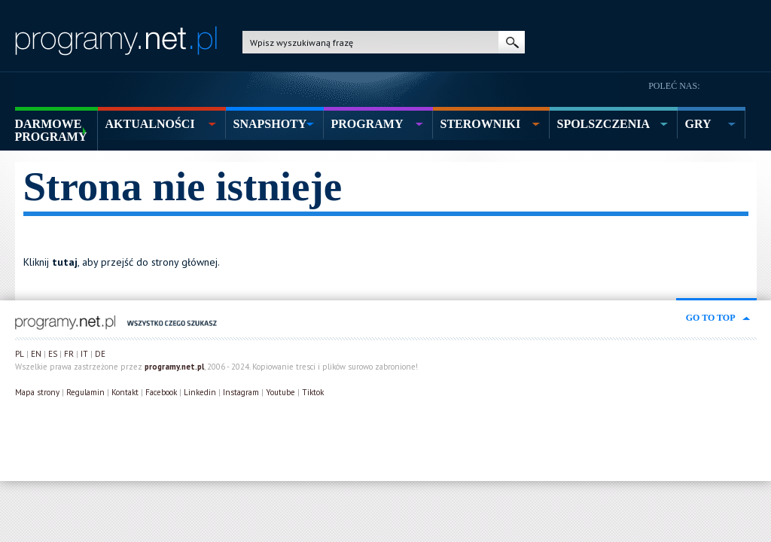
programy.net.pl (174, 366)
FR (69, 354)
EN (36, 354)
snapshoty (270, 123)
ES (52, 354)
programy (367, 123)
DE (100, 354)
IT (84, 354)
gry (698, 123)
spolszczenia (604, 123)
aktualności (150, 123)
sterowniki (480, 123)
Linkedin (200, 392)
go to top (711, 317)
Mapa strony (37, 392)
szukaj (511, 42)
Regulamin (85, 392)
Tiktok (313, 392)
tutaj (65, 262)
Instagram (241, 392)
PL (19, 354)
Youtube (280, 392)
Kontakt (125, 392)
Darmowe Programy (51, 130)
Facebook (161, 392)
